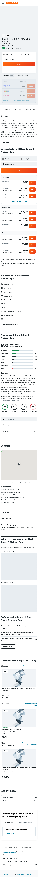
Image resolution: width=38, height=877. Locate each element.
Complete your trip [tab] (10, 822)
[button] (3, 3)
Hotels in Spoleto (10, 833)
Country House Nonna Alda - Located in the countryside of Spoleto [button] (19, 689)
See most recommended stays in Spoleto (29, 744)
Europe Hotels (20, 874)
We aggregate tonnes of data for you (20, 861)
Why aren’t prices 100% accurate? (20, 865)
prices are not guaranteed (9, 852)
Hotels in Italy (29, 874)
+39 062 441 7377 (7, 46)
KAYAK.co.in (6, 874)
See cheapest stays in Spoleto (30, 704)
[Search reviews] (20, 419)
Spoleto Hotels (16, 876)
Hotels (12, 874)
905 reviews (17, 48)
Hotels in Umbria (6, 876)
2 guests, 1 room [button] (9, 59)
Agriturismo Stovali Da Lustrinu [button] (11, 729)
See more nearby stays (30, 666)
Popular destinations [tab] (25, 822)
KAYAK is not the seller (20, 858)
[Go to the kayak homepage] (12, 3)
